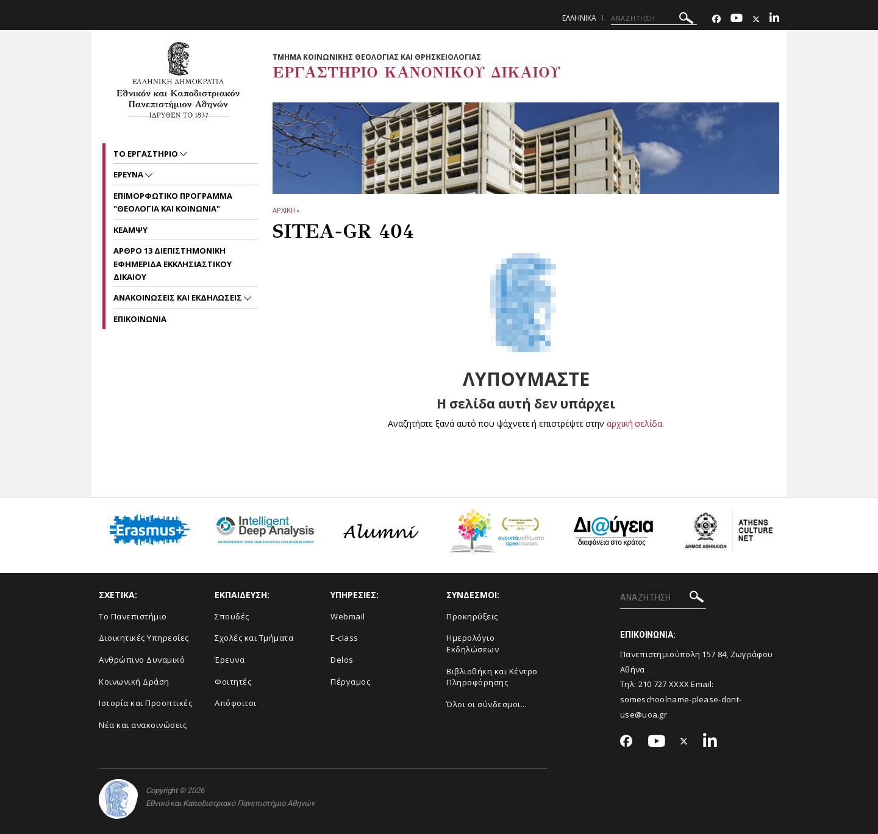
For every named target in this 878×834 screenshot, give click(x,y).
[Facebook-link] (716, 19)
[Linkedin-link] (774, 19)
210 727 (653, 684)
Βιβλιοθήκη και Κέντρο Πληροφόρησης (492, 677)
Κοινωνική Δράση (134, 681)
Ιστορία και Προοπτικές (145, 702)
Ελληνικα (579, 18)
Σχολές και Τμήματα (254, 637)
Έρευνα (229, 659)
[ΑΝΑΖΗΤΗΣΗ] (654, 18)
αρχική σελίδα (634, 423)
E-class (344, 637)
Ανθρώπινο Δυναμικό (142, 659)
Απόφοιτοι (236, 702)
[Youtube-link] (736, 19)
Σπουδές (232, 616)
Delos (342, 659)
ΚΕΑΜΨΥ (130, 229)
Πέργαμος (350, 681)
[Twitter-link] (756, 19)
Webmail (347, 616)
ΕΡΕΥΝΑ (129, 174)
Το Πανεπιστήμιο (133, 616)
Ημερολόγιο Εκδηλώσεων (472, 643)
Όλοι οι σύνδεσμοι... (486, 704)
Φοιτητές (233, 681)
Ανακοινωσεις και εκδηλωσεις (178, 297)
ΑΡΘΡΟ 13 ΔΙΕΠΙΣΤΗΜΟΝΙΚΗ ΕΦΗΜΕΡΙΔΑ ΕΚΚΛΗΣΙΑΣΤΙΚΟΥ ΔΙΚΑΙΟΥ (172, 263)
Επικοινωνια (139, 318)
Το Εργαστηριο (146, 153)
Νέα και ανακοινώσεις (143, 724)
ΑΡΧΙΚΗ (284, 210)
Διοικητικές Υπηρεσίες (144, 637)
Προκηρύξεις (472, 616)
